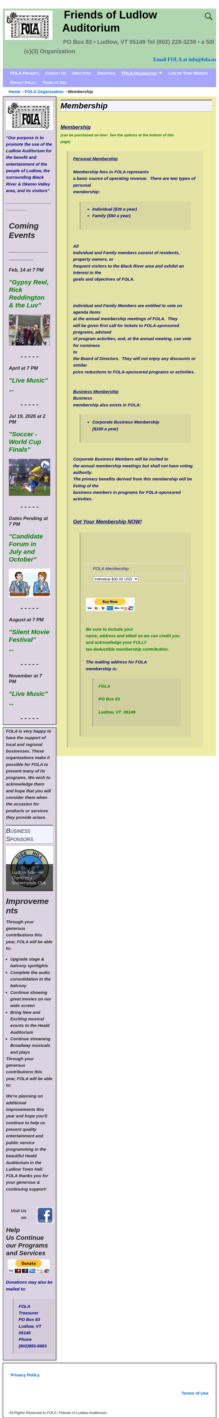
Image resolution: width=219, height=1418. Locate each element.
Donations (106, 73)
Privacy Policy (23, 82)
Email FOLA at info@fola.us (184, 59)
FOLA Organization (139, 73)
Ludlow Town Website (188, 73)
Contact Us (55, 73)
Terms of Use (54, 82)
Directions (81, 73)
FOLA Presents (24, 73)
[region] (29, 867)
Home (15, 91)
